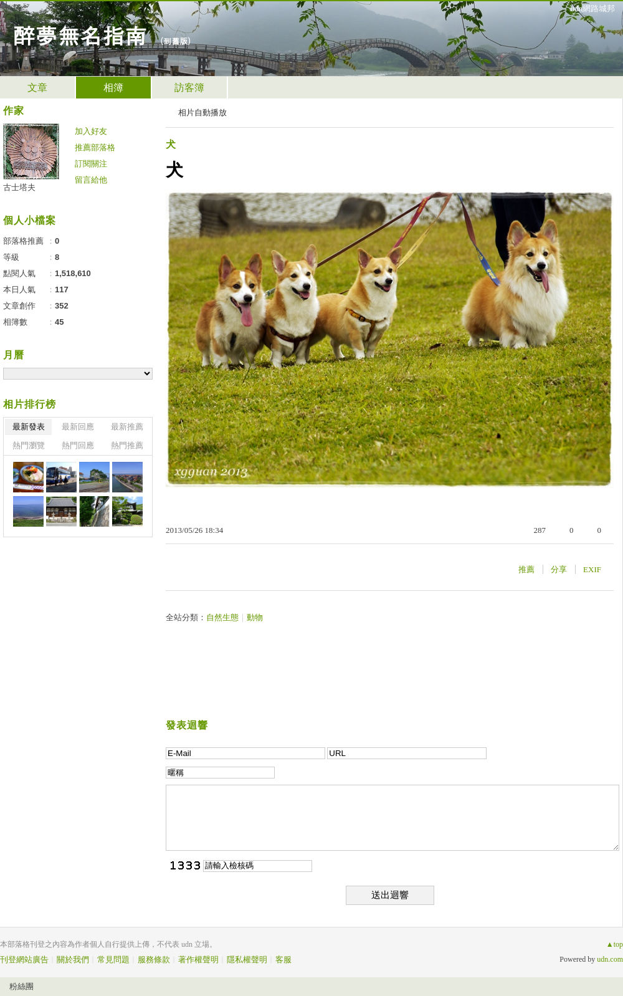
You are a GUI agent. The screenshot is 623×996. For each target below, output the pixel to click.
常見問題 (113, 959)
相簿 (113, 87)
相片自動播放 (202, 112)
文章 (37, 87)
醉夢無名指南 (79, 34)
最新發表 (28, 426)
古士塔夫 (19, 187)
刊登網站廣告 (24, 959)
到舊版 (175, 41)
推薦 (526, 569)
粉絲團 (21, 986)
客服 (283, 959)
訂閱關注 (91, 163)
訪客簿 (189, 87)
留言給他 (91, 179)
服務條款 (154, 959)
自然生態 (222, 617)
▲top (614, 944)
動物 (255, 617)
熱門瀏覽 (28, 445)
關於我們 (73, 959)
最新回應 (78, 426)
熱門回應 (78, 445)
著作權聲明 (198, 959)
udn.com (610, 959)
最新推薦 (127, 426)
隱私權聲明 (247, 959)
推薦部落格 (95, 147)
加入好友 (91, 131)
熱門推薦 (127, 445)
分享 (559, 569)
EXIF (592, 569)
